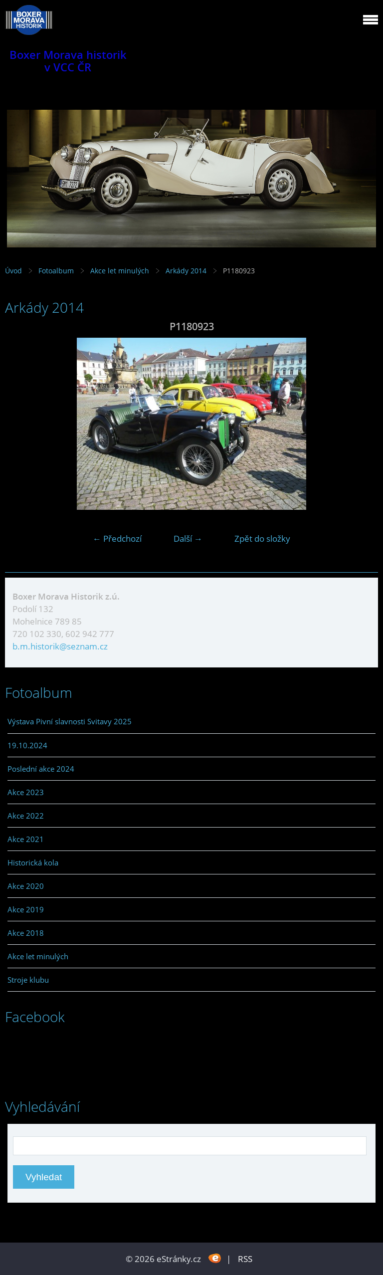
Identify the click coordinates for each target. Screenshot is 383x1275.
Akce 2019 (25, 909)
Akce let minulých (119, 270)
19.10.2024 (27, 745)
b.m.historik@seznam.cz (60, 646)
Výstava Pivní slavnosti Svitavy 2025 (69, 721)
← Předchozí (117, 538)
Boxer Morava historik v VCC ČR (68, 61)
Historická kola (32, 862)
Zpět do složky (262, 538)
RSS (245, 1259)
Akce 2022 (25, 816)
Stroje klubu (28, 980)
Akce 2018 (25, 933)
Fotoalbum (56, 270)
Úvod (13, 270)
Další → (188, 538)
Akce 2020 (25, 886)
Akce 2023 (25, 792)
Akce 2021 (25, 839)
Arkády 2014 (186, 270)
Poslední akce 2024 (40, 769)
